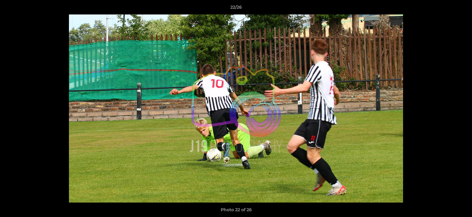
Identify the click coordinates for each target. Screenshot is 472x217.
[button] (461, 8)
